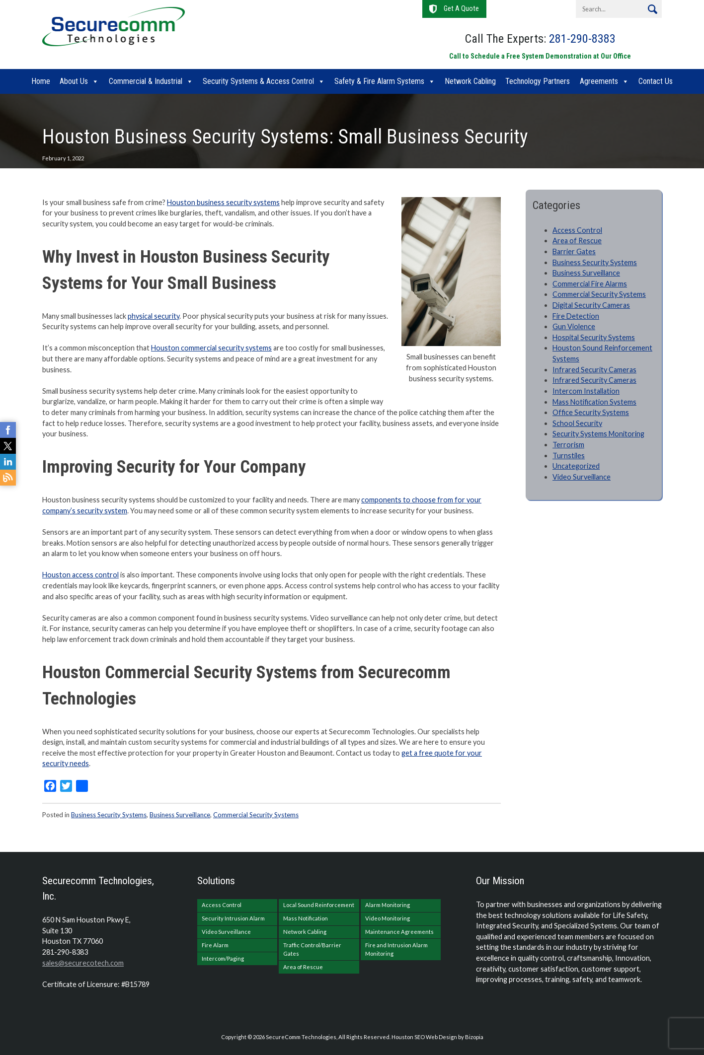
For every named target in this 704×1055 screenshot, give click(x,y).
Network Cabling (470, 81)
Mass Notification (305, 918)
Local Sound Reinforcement (318, 905)
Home (40, 81)
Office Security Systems (590, 412)
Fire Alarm (215, 945)
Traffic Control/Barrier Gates (312, 949)
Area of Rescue (577, 240)
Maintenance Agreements (399, 931)
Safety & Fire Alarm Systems (379, 81)
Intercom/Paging (223, 958)
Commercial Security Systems (256, 815)
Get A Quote (461, 8)
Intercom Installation (586, 391)
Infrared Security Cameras (594, 369)
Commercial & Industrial (145, 81)
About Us (74, 81)
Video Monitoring (387, 918)
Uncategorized (576, 466)
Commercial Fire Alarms (589, 284)
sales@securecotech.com (83, 963)
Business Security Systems (109, 815)
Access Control (577, 230)
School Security (577, 423)
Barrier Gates (574, 251)
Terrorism (568, 444)
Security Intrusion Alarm (233, 918)
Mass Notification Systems (594, 402)
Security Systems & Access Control (258, 81)
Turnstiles (568, 455)
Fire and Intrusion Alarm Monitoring (396, 949)
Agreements (599, 81)
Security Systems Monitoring (598, 433)
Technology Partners (537, 81)
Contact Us (655, 81)
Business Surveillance (180, 815)
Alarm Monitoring (387, 905)
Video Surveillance (581, 477)
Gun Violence (573, 326)
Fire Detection (575, 316)
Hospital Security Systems (593, 337)
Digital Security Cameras (591, 305)
